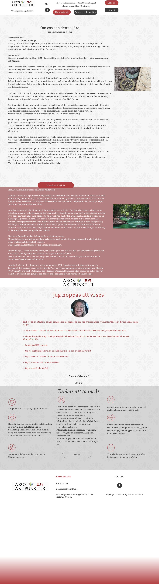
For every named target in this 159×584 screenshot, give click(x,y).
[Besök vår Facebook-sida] (47, 10)
